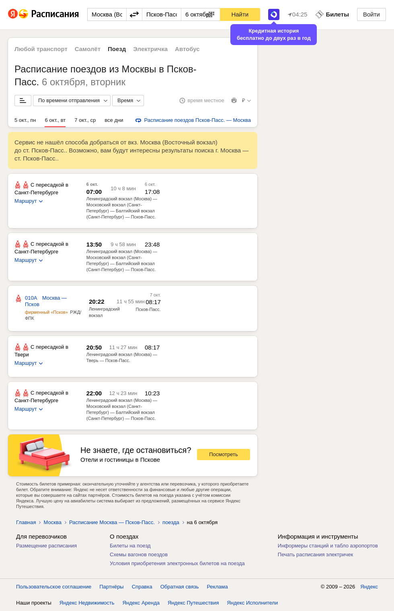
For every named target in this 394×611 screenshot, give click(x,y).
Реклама (217, 587)
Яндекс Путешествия (193, 603)
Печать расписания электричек (315, 554)
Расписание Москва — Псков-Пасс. (112, 522)
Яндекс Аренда (141, 603)
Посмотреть (223, 454)
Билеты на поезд (130, 546)
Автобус (187, 48)
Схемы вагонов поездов (139, 554)
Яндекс (369, 587)
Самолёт (88, 48)
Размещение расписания (46, 546)
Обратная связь (179, 587)
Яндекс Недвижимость (87, 603)
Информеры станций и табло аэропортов (328, 546)
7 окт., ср (85, 120)
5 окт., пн (25, 120)
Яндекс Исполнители (252, 603)
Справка (142, 587)
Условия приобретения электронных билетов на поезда (177, 563)
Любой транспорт (41, 48)
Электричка (150, 48)
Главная (26, 522)
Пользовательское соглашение (53, 587)
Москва (52, 522)
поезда (170, 522)
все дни (114, 120)
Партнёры (111, 587)
